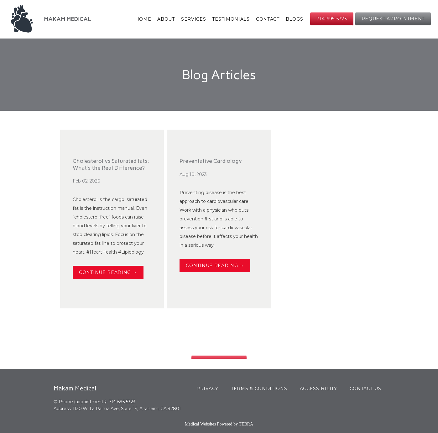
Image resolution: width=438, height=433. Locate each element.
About (166, 19)
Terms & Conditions (259, 388)
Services (193, 19)
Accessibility (318, 388)
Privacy (207, 388)
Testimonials (230, 19)
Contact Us (365, 388)
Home (143, 19)
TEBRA (246, 424)
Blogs (294, 19)
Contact (267, 19)
